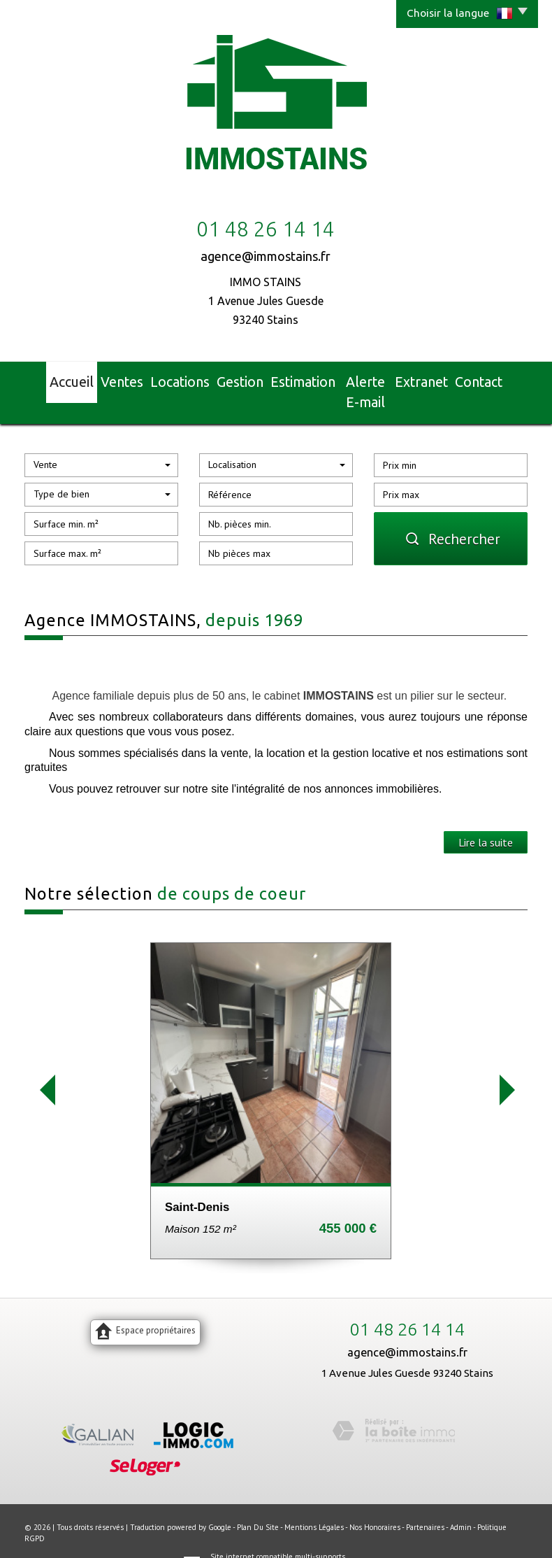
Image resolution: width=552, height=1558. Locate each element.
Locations (168, 379)
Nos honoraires (374, 1501)
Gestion (230, 379)
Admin (461, 1501)
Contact (498, 379)
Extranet (438, 379)
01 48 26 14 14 (407, 1302)
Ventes (108, 379)
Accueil (52, 379)
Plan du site (258, 1501)
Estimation (294, 379)
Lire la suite (485, 816)
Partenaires (425, 1501)
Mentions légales (314, 1501)
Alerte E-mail (368, 379)
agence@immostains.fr (266, 256)
